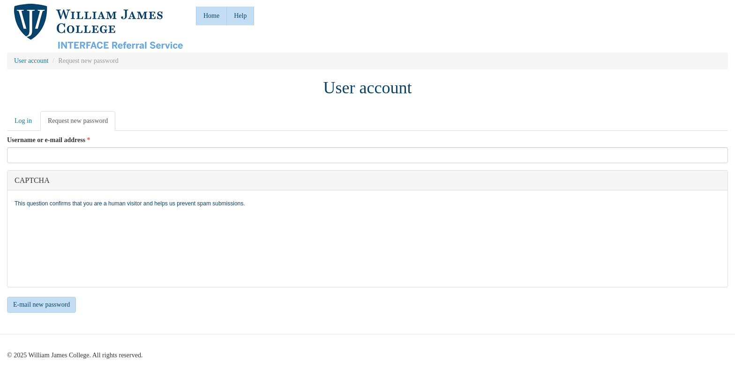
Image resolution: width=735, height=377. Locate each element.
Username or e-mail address (48, 139)
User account (31, 60)
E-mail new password (41, 304)
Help (240, 15)
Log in (23, 120)
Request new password (81, 123)
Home (211, 15)
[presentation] (53, 246)
